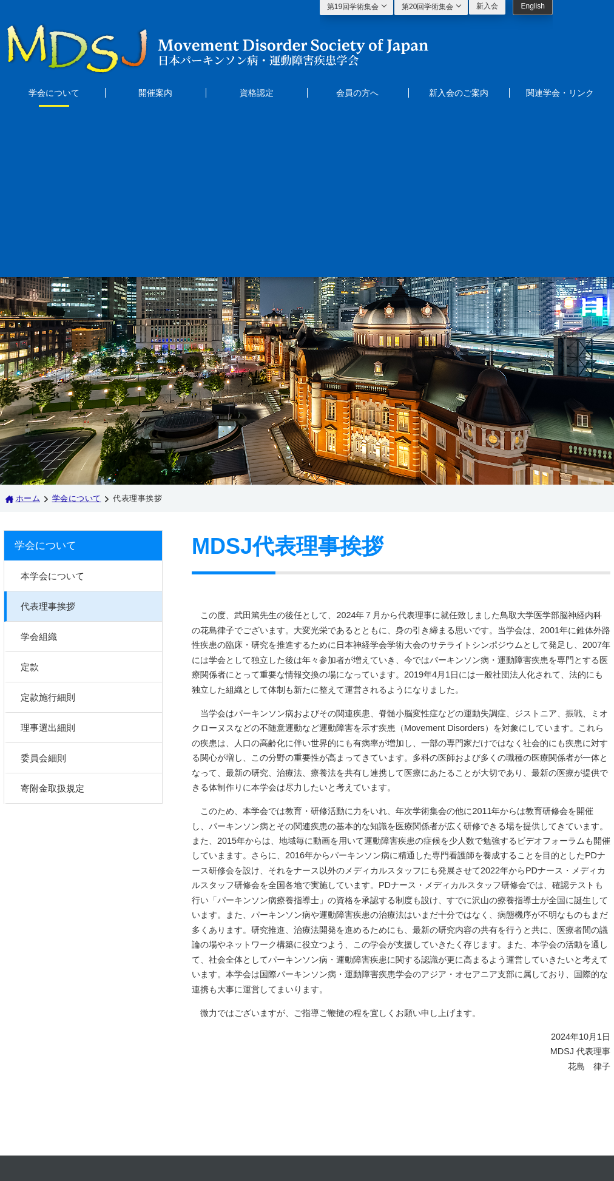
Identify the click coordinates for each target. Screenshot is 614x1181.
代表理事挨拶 (48, 439)
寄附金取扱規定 (52, 621)
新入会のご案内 (458, 93)
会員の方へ (357, 93)
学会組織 (39, 469)
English (532, 6)
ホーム (28, 330)
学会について (54, 93)
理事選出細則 (48, 560)
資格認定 (257, 93)
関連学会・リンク (560, 93)
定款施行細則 (48, 530)
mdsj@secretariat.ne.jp (360, 1089)
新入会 (487, 6)
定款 (30, 499)
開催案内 (155, 93)
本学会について (52, 408)
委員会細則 (43, 590)
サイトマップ (183, 1067)
